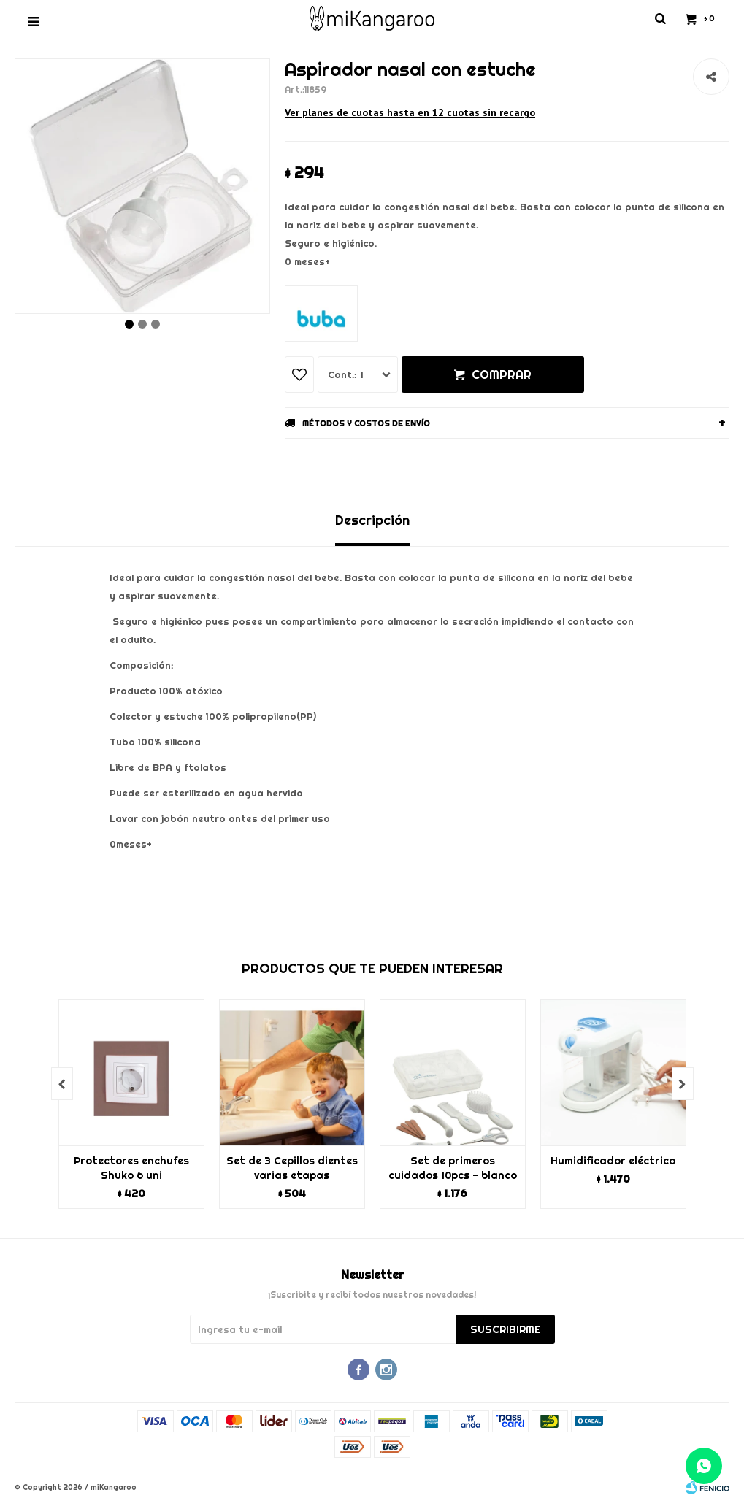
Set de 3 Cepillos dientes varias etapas (292, 1168)
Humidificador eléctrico (613, 1160)
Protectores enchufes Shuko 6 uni (131, 1168)
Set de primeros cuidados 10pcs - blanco (452, 1168)
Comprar (502, 374)
